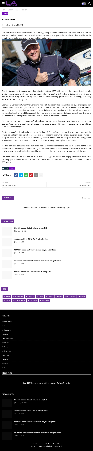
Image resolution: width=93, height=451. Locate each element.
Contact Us (45, 443)
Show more (86, 198)
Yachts (8, 300)
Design (82, 296)
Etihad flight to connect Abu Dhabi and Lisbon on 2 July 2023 (30, 228)
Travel (41, 296)
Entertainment (20, 300)
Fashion (50, 296)
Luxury (10, 10)
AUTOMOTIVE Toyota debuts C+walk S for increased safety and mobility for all (34, 250)
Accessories (71, 296)
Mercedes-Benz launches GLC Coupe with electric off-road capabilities (32, 272)
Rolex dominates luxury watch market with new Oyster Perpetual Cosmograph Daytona (37, 261)
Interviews (45, 300)
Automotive (19, 296)
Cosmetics (33, 300)
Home (4, 10)
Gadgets (31, 296)
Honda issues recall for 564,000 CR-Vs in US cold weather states (31, 239)
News (60, 296)
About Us (56, 443)
